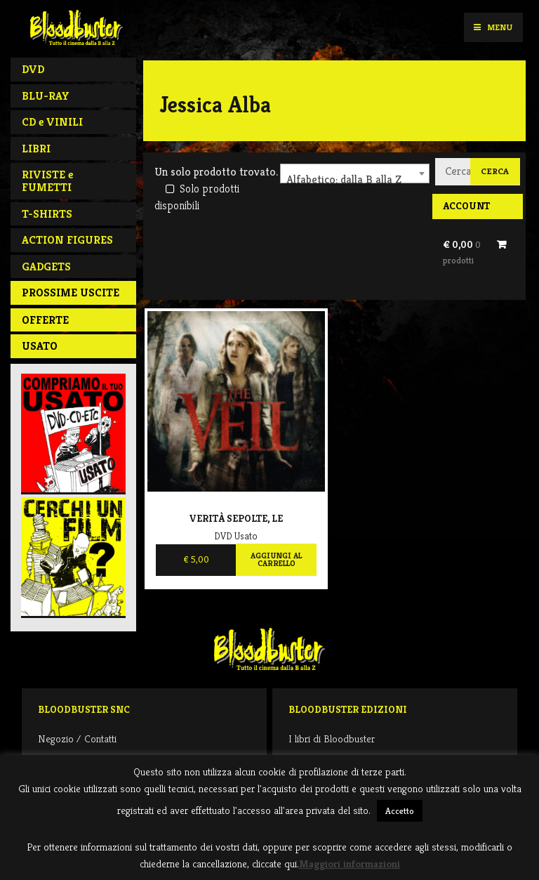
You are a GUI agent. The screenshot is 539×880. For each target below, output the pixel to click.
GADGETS (46, 266)
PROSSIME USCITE (70, 292)
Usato (40, 346)
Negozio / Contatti (77, 738)
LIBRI (36, 148)
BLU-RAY (45, 95)
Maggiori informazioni (349, 863)
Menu (493, 27)
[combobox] (355, 173)
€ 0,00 (462, 252)
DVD (33, 69)
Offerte (45, 320)
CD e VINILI (52, 121)
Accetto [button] (399, 811)
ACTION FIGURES (67, 239)
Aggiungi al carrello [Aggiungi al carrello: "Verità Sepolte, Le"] (276, 560)
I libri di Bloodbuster (331, 738)
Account (466, 205)
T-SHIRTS (47, 213)
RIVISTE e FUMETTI (47, 181)
